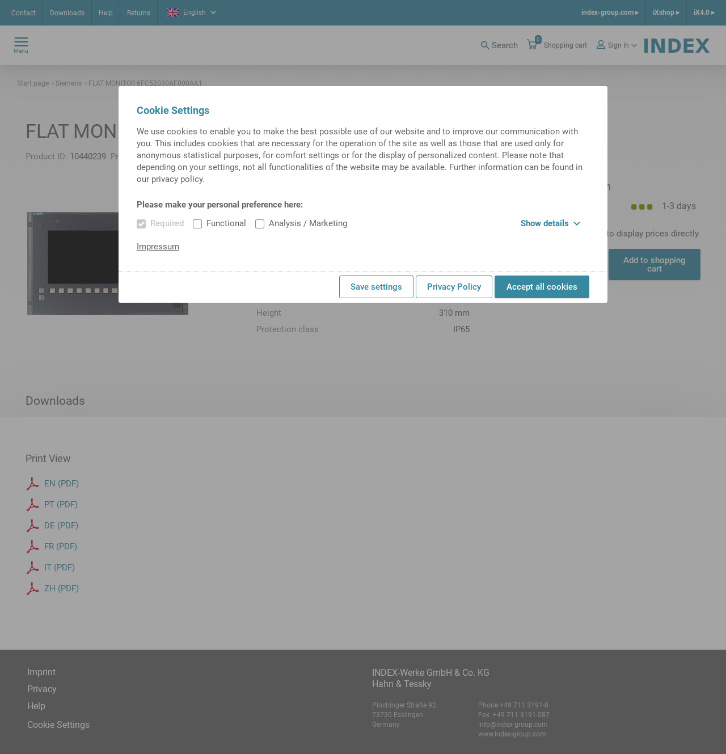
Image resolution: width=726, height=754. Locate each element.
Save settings (376, 287)
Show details (550, 223)
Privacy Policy (454, 287)
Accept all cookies (541, 287)
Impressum (158, 247)
